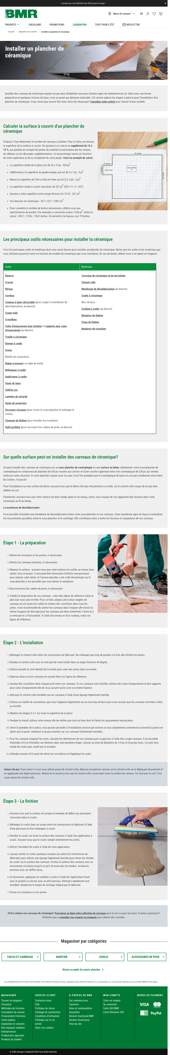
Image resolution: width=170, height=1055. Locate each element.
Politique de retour (45, 1008)
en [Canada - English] (141, 13)
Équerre (9, 275)
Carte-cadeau (8, 1019)
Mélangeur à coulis (15, 370)
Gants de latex (13, 383)
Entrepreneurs (8, 1031)
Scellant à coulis (90, 308)
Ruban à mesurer (14, 363)
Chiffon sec (11, 390)
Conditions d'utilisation (47, 1016)
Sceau (8, 350)
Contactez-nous (43, 1000)
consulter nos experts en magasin (77, 917)
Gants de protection (15, 403)
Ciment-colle (88, 282)
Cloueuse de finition (16, 420)
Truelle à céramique (16, 336)
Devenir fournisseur (79, 1019)
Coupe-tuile (11, 312)
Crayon (9, 282)
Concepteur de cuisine (13, 1012)
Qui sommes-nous (78, 1000)
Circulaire (35, 24)
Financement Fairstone (13, 1016)
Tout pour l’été (104, 24)
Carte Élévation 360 (113, 1012)
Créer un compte (112, 1000)
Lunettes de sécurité (16, 396)
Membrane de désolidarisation (98, 289)
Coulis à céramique (92, 295)
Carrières (74, 1004)
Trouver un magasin (11, 1000)
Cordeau (9, 295)
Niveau (9, 289)
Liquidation (80, 24)
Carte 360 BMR (111, 1008)
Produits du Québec (11, 1039)
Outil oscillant (12, 427)
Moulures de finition (92, 315)
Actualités (74, 1012)
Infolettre (131, 24)
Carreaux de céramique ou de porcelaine (103, 275)
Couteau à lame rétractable (20, 302)
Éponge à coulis (13, 343)
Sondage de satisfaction (47, 1012)
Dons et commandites (80, 1008)
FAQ (37, 1004)
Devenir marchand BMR (81, 1016)
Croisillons (11, 319)
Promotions (57, 24)
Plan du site (75, 1023)
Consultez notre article (102, 101)
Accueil (11, 31)
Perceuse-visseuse (15, 409)
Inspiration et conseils (28, 31)
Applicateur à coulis (16, 376)
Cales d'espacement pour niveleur (23, 326)
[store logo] (21, 14)
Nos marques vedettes (13, 1027)
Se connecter (110, 1004)
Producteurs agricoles (12, 1035)
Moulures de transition (94, 328)
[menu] (83, 24)
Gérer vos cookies (44, 1027)
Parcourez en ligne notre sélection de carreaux (80, 913)
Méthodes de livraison (12, 1008)
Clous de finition (90, 322)
